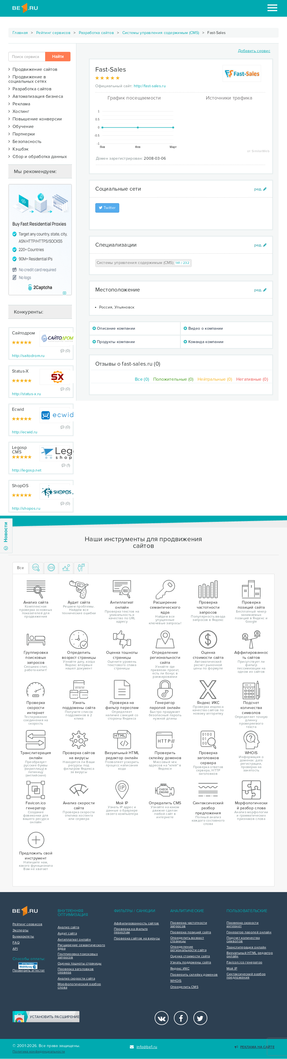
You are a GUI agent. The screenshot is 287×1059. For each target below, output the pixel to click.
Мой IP (232, 968)
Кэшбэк (18, 149)
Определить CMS (184, 987)
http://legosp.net (26, 470)
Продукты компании (114, 341)
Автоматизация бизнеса (35, 96)
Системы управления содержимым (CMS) (160, 32)
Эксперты (20, 930)
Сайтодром (23, 333)
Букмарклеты (23, 936)
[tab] (36, 568)
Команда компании (203, 341)
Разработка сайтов (96, 32)
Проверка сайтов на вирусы (137, 938)
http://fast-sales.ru (150, 86)
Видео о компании (203, 328)
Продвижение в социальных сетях (27, 79)
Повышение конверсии (35, 119)
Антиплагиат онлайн (74, 939)
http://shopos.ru (26, 508)
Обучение (21, 126)
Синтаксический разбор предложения (246, 976)
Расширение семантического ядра (81, 947)
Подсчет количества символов (243, 939)
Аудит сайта (67, 933)
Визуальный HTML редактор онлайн (250, 954)
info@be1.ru (143, 1047)
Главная (20, 32)
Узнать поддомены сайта (190, 962)
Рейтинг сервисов (53, 32)
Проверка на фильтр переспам (131, 930)
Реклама (19, 104)
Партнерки (21, 134)
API (15, 949)
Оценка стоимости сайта (190, 956)
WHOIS (176, 981)
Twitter (107, 207)
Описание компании (114, 328)
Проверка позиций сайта (190, 932)
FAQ (16, 942)
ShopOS (20, 486)
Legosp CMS (19, 450)
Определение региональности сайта (188, 948)
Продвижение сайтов (32, 69)
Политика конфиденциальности (39, 1052)
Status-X (20, 371)
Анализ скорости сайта (76, 978)
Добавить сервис (254, 50)
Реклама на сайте (254, 1047)
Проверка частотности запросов (188, 924)
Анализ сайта (68, 927)
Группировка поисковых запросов (78, 956)
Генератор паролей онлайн (249, 932)
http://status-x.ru (26, 394)
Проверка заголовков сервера (76, 971)
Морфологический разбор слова (79, 986)
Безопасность (25, 141)
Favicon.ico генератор (244, 962)
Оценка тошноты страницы (80, 963)
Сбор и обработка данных (37, 156)
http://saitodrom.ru (28, 355)
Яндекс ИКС (179, 968)
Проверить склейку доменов (194, 975)
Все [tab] (20, 567)
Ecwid (18, 409)
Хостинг (18, 111)
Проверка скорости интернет (243, 924)
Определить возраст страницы (187, 939)
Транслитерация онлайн (246, 947)
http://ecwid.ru (25, 432)
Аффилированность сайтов (136, 923)
